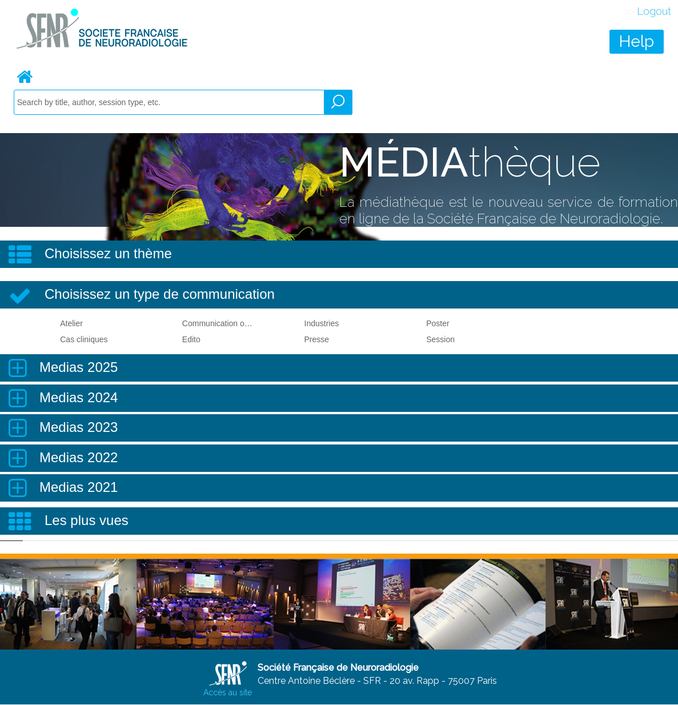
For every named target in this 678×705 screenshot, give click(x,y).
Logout (654, 11)
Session (440, 339)
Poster (437, 323)
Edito (191, 339)
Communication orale (218, 323)
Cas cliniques (83, 339)
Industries (321, 323)
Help (636, 41)
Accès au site (227, 692)
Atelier (71, 323)
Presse (317, 339)
